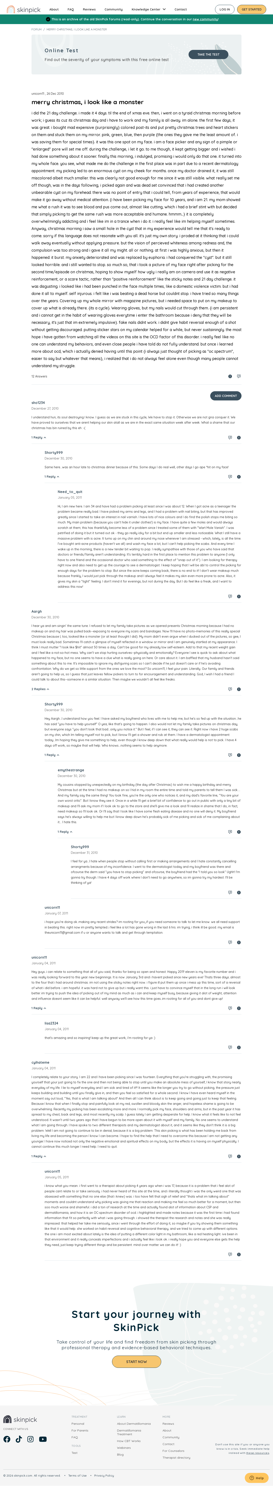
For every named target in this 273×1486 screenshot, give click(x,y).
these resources (257, 1452)
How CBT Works (129, 1441)
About (54, 9)
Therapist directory (176, 1458)
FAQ (71, 9)
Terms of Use (77, 1475)
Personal (78, 1424)
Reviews (89, 9)
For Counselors (173, 1451)
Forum (37, 29)
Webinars (124, 1448)
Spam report (230, 376)
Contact (181, 9)
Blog (120, 1454)
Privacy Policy (104, 1475)
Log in (225, 9)
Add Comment (226, 396)
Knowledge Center (146, 9)
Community (114, 9)
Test (74, 1453)
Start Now (136, 1362)
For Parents (80, 1430)
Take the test (208, 54)
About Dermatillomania (134, 1424)
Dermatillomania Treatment (129, 1432)
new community (205, 19)
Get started (252, 9)
